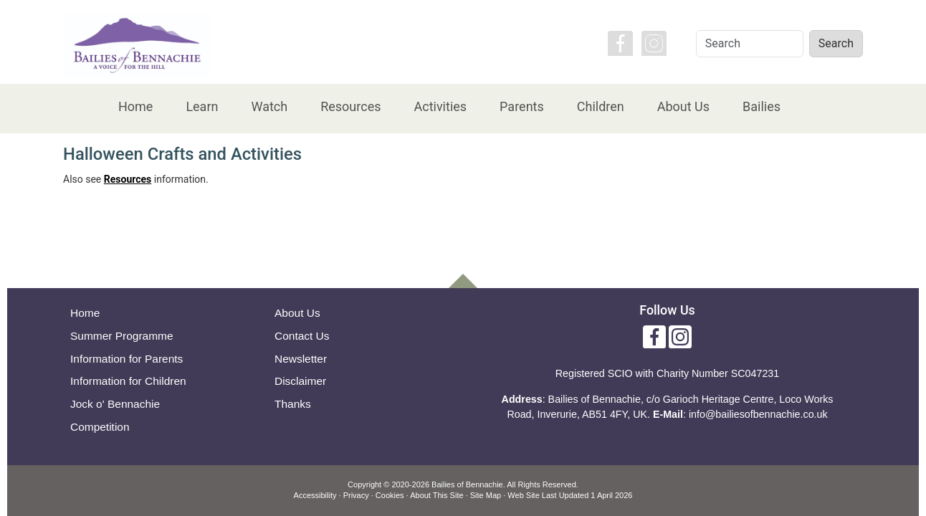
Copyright (364, 484)
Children (600, 106)
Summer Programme (121, 336)
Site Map (485, 495)
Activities (440, 106)
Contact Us (302, 336)
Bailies (762, 106)
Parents (522, 106)
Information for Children (128, 381)
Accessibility (315, 495)
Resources (350, 106)
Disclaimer (300, 381)
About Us (683, 106)
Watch (269, 106)
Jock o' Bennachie (115, 404)
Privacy (356, 495)
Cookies (390, 495)
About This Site (436, 495)
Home (135, 106)
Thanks (293, 404)
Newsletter (301, 359)
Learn (202, 106)
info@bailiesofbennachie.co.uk (758, 414)
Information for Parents (126, 359)
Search (836, 43)
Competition (100, 427)
